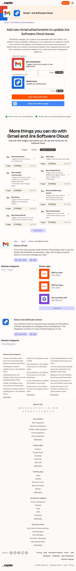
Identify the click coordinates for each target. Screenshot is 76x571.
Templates (56, 556)
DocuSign (38, 456)
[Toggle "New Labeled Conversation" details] (21, 179)
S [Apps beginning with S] (33, 411)
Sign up (65, 3)
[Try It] (21, 166)
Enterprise (47, 556)
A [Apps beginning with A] (23, 408)
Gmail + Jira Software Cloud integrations (19, 22)
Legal (65, 565)
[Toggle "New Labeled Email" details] (55, 175)
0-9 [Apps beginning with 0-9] (20, 408)
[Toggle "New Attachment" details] (21, 159)
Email (38, 508)
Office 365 (38, 462)
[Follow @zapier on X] (18, 552)
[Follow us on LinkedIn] (15, 552)
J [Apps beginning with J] (46, 408)
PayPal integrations (38, 433)
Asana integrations (38, 436)
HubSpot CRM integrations (38, 429)
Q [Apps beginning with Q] (28, 411)
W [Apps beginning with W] (45, 411)
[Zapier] (7, 2)
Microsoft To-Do (38, 482)
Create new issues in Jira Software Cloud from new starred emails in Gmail (59, 388)
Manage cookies (56, 565)
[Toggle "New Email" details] (21, 200)
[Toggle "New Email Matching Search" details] (55, 195)
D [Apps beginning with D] (31, 408)
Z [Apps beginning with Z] (53, 411)
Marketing (38, 515)
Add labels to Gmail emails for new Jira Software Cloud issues (61, 382)
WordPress (38, 459)
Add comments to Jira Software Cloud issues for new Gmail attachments (37, 374)
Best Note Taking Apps (38, 538)
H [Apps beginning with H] (41, 408)
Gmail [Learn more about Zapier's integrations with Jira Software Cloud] (23, 241)
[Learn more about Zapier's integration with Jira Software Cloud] (5, 322)
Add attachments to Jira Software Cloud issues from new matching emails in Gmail (14, 377)
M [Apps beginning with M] (54, 408)
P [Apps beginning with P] (25, 411)
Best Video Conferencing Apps (38, 528)
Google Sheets (38, 452)
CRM (38, 512)
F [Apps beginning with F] (36, 408)
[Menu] (72, 3)
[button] (38, 103)
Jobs (72, 552)
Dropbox (38, 449)
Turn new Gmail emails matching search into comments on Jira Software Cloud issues (61, 369)
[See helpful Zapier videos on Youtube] (22, 552)
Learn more (20, 260)
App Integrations (68, 556)
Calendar (38, 505)
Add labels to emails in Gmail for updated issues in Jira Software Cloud (14, 391)
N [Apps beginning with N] (56, 408)
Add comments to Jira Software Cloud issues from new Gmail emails (37, 366)
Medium (38, 489)
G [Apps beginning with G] (39, 408)
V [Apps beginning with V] (41, 411)
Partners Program (67, 559)
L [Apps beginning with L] (51, 408)
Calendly (38, 479)
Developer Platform (56, 552)
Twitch (38, 475)
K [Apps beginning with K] (48, 408)
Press (66, 552)
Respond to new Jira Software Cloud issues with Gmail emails (60, 376)
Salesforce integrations (38, 426)
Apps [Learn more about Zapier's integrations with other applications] (15, 241)
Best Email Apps (38, 531)
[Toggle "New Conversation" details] (55, 214)
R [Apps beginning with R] (31, 411)
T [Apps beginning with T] (36, 411)
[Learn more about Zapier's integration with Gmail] (5, 244)
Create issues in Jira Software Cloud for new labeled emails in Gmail (38, 388)
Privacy (71, 565)
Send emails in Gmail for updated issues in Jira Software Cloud (14, 369)
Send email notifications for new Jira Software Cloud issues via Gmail (61, 360)
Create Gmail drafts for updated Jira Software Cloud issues (38, 382)
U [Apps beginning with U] (39, 411)
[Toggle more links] (14, 397)
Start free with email (38, 97)
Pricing (39, 552)
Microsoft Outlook (38, 485)
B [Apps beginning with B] (25, 408)
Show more (38, 439)
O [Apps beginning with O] (23, 411)
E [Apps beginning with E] (33, 408)
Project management (38, 502)
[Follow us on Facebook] (11, 552)
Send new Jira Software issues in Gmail (37, 359)
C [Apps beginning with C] (28, 408)
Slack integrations (38, 423)
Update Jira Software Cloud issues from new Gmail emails (13, 384)
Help (33, 260)
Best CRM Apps (38, 535)
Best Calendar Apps (38, 542)
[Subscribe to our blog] (26, 552)
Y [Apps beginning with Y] (50, 411)
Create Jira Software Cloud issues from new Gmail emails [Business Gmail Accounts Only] (14, 360)
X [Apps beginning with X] (47, 411)
